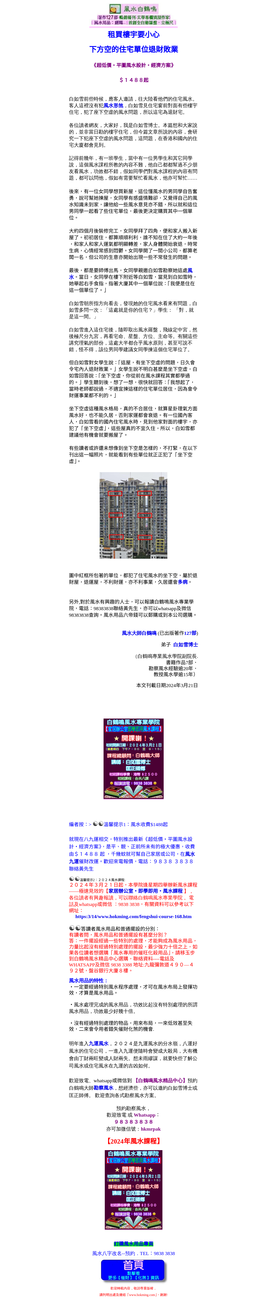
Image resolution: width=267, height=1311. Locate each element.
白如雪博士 (185, 644)
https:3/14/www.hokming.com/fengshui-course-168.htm (133, 916)
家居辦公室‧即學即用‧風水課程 (145, 891)
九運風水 (98, 1043)
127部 (190, 633)
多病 (183, 582)
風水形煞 (113, 105)
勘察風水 (103, 1088)
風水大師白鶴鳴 (139, 633)
